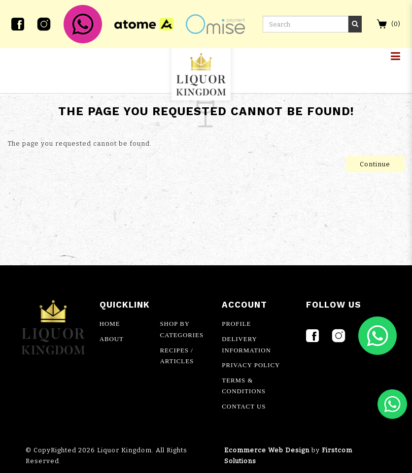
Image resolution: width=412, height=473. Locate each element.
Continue (375, 164)
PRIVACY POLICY (251, 365)
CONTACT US (244, 406)
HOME (110, 323)
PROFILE (236, 323)
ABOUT (112, 339)
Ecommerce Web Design (266, 450)
